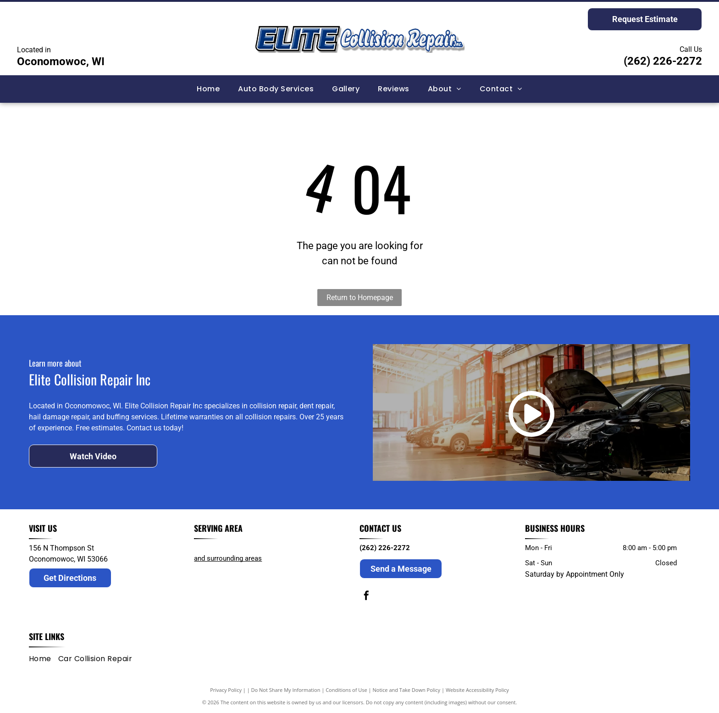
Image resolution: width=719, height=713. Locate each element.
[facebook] (366, 597)
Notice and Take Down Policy (407, 689)
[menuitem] (208, 89)
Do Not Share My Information (286, 689)
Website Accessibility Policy (477, 689)
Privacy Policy (226, 689)
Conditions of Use (346, 689)
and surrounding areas (228, 558)
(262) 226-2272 (663, 61)
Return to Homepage (359, 297)
